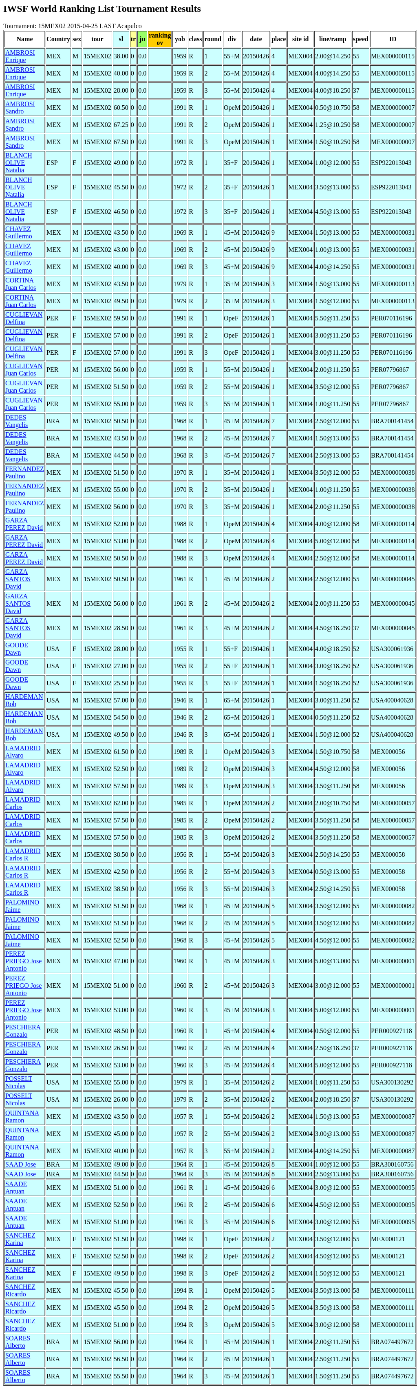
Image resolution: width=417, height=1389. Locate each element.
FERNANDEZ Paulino (24, 472)
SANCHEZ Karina (20, 1239)
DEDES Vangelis (16, 421)
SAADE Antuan (16, 1187)
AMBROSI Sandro (20, 107)
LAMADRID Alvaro (22, 752)
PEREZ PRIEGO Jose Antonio (23, 961)
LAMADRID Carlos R (22, 854)
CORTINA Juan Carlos (20, 284)
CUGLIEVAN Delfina (23, 318)
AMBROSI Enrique (20, 56)
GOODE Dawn (16, 649)
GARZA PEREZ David (24, 524)
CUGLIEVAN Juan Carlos (23, 369)
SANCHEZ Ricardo (20, 1290)
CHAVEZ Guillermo (18, 232)
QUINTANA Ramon (22, 1116)
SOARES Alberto (17, 1342)
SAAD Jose (20, 1164)
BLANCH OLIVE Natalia (18, 162)
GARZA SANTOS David (18, 579)
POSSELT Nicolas (18, 1082)
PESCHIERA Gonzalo (23, 1031)
